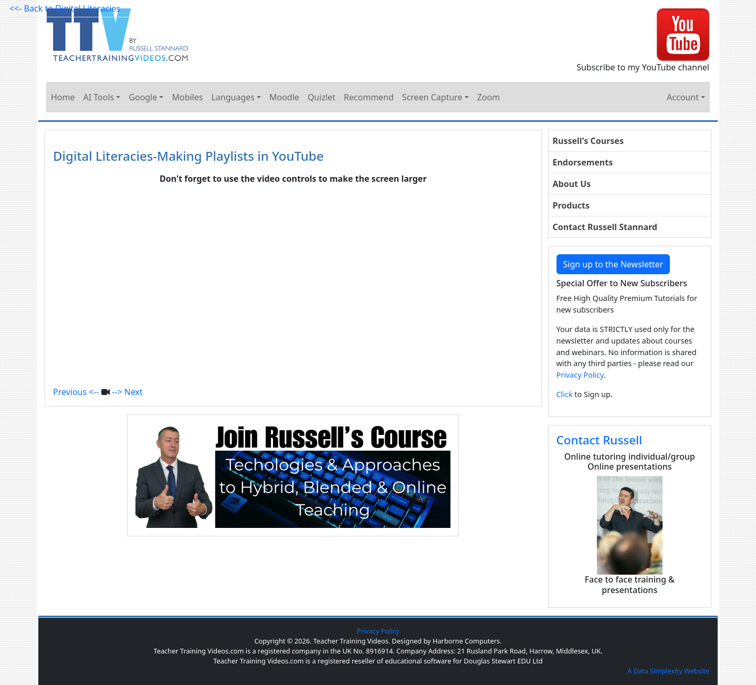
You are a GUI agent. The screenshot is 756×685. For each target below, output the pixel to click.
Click (564, 394)
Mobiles (187, 97)
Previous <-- (76, 392)
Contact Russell (599, 440)
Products (571, 205)
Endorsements (583, 162)
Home (63, 97)
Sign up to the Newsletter (613, 264)
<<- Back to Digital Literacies (64, 8)
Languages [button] (232, 97)
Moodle (284, 97)
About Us (572, 184)
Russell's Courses (588, 141)
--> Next (127, 392)
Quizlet (321, 97)
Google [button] (143, 97)
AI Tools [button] (98, 97)
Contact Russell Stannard (605, 227)
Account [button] (683, 97)
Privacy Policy (580, 375)
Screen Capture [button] (432, 97)
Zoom (488, 97)
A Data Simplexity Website (668, 671)
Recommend (369, 97)
